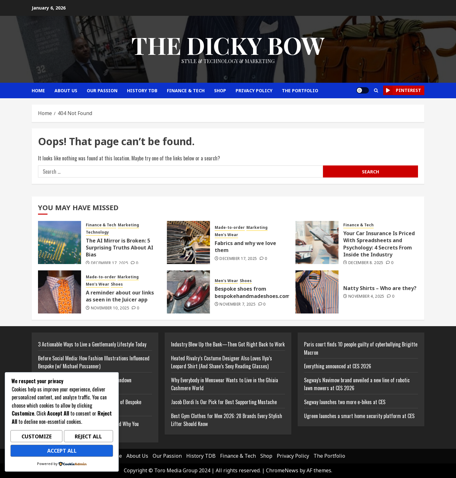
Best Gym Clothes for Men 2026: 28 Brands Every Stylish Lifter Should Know (226, 420)
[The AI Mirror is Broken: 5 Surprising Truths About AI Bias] (59, 242)
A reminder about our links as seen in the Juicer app (120, 296)
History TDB (142, 90)
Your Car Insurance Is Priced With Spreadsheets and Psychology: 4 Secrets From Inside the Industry (379, 244)
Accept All (62, 451)
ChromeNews (282, 470)
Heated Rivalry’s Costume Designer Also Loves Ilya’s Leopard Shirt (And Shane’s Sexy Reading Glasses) (221, 362)
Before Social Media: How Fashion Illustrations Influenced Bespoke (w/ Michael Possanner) (93, 362)
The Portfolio (300, 90)
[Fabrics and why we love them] (188, 242)
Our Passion (102, 90)
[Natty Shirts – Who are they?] (317, 291)
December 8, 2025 (365, 262)
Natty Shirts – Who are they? (379, 288)
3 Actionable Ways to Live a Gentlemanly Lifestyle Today (92, 344)
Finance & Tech (186, 90)
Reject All (88, 438)
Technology (97, 232)
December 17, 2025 (109, 263)
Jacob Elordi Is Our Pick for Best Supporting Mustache (224, 402)
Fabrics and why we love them (245, 247)
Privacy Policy (254, 90)
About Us (65, 90)
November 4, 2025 (366, 296)
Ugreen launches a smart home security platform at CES (359, 416)
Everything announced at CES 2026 (337, 366)
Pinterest (402, 90)
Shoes (117, 284)
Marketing (128, 225)
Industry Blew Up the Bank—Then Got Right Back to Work (228, 344)
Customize (37, 438)
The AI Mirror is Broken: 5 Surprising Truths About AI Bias (119, 247)
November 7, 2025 (237, 304)
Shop (220, 90)
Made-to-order (230, 227)
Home (38, 90)
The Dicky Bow (228, 45)
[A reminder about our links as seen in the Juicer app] (59, 291)
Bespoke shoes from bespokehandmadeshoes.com (252, 292)
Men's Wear (226, 234)
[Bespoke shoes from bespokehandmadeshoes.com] (188, 291)
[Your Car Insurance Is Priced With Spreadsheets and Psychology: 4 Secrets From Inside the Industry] (317, 242)
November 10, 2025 (110, 308)
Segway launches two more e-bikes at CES (344, 402)
